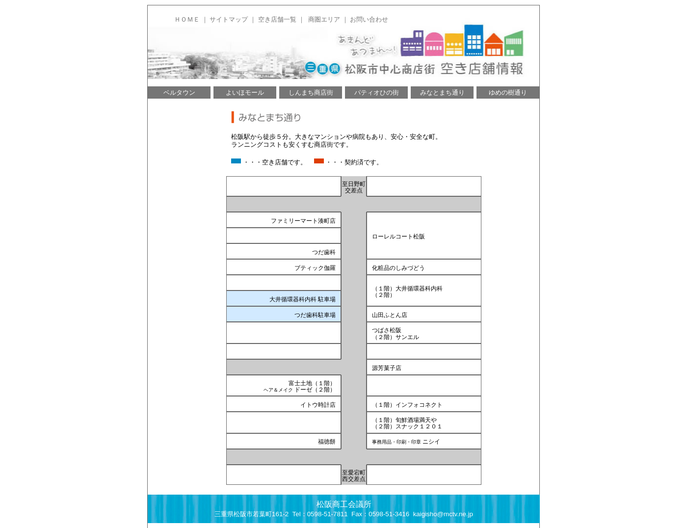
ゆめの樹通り (508, 92)
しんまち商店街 (311, 92)
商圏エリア (324, 19)
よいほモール (245, 92)
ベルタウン (179, 92)
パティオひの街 (376, 92)
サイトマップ (229, 19)
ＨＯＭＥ (187, 19)
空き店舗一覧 (277, 19)
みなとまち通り (442, 92)
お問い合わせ (369, 19)
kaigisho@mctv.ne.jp (443, 514)
